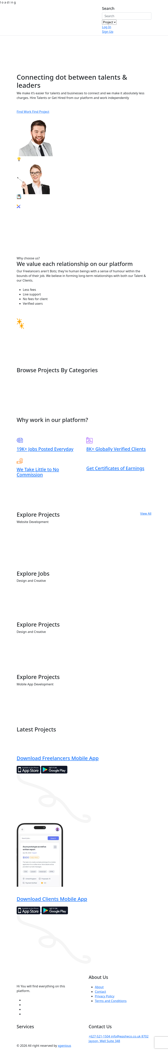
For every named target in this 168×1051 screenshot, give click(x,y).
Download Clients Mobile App (52, 898)
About (99, 987)
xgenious (64, 1045)
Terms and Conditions (111, 1001)
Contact (100, 991)
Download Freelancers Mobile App (58, 758)
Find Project (40, 112)
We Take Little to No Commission (38, 472)
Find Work (24, 112)
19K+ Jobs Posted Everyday (45, 449)
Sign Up (107, 32)
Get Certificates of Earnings (115, 468)
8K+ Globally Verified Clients (116, 449)
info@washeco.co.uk (126, 1036)
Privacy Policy (104, 996)
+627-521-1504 (100, 1036)
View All (145, 513)
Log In (106, 27)
